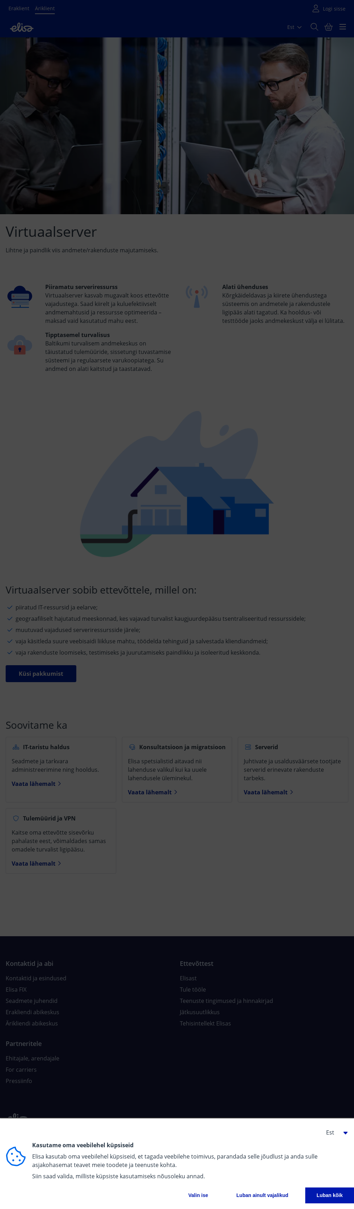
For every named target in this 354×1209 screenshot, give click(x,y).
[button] (334, 1132)
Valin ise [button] (198, 1195)
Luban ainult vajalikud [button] (262, 1195)
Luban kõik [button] (330, 1195)
